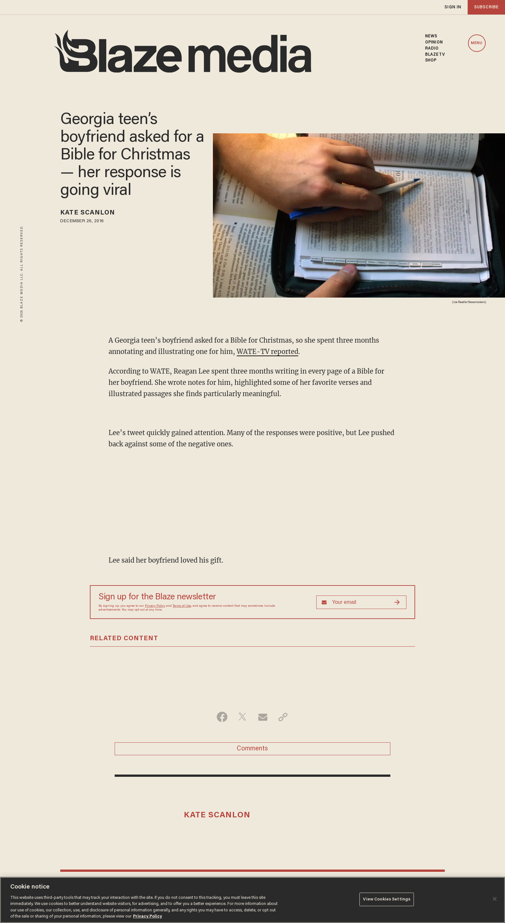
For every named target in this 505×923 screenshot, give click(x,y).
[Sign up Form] (361, 602)
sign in (452, 7)
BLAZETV (435, 55)
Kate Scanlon (87, 213)
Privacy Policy (155, 606)
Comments (252, 749)
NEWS (431, 36)
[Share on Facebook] (222, 717)
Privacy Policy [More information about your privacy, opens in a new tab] (147, 916)
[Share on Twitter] (242, 717)
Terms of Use (182, 606)
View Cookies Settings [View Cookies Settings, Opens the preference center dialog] (386, 899)
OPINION (434, 42)
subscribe (486, 7)
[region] (252, 900)
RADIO (432, 49)
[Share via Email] (262, 717)
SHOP (430, 60)
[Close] (495, 899)
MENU (476, 43)
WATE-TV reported (267, 351)
